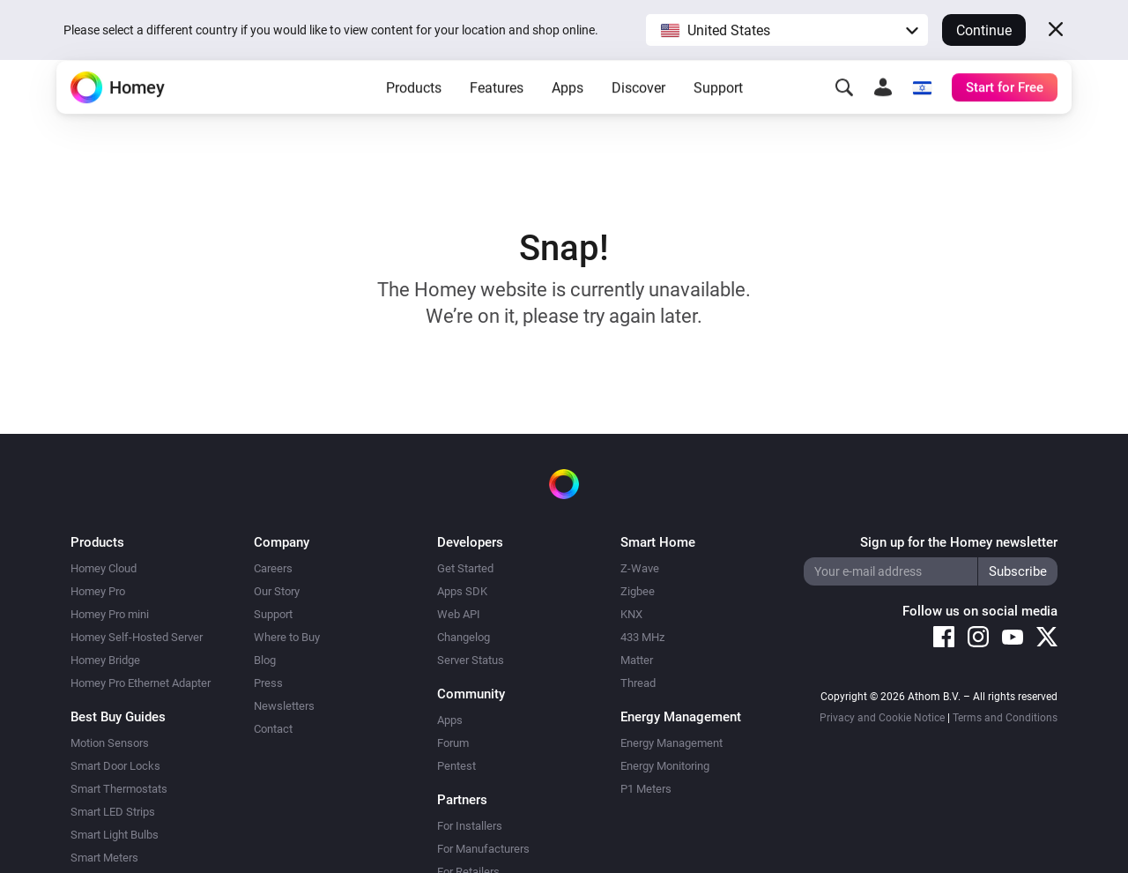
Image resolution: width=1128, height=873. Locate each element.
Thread (638, 683)
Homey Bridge (105, 660)
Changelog (463, 637)
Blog (265, 660)
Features (496, 115)
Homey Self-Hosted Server (136, 637)
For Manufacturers (483, 848)
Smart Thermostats (118, 788)
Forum (453, 743)
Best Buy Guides (118, 717)
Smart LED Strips (112, 811)
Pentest (456, 765)
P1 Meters (646, 788)
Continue (984, 30)
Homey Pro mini (109, 614)
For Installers (469, 825)
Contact (273, 728)
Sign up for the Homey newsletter (959, 542)
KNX (631, 614)
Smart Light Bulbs (114, 834)
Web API (458, 614)
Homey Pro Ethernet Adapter (140, 683)
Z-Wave (639, 568)
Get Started (465, 568)
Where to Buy (287, 637)
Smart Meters (104, 857)
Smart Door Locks (115, 765)
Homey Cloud (103, 568)
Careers (273, 568)
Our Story (277, 591)
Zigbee (637, 591)
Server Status (470, 660)
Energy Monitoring (664, 765)
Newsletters (284, 706)
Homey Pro (97, 591)
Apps (567, 115)
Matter (636, 660)
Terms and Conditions (1005, 718)
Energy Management (671, 743)
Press (268, 683)
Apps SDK (462, 591)
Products (414, 115)
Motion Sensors (109, 743)
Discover (638, 115)
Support (718, 115)
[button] (787, 30)
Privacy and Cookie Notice (882, 718)
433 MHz (642, 637)
